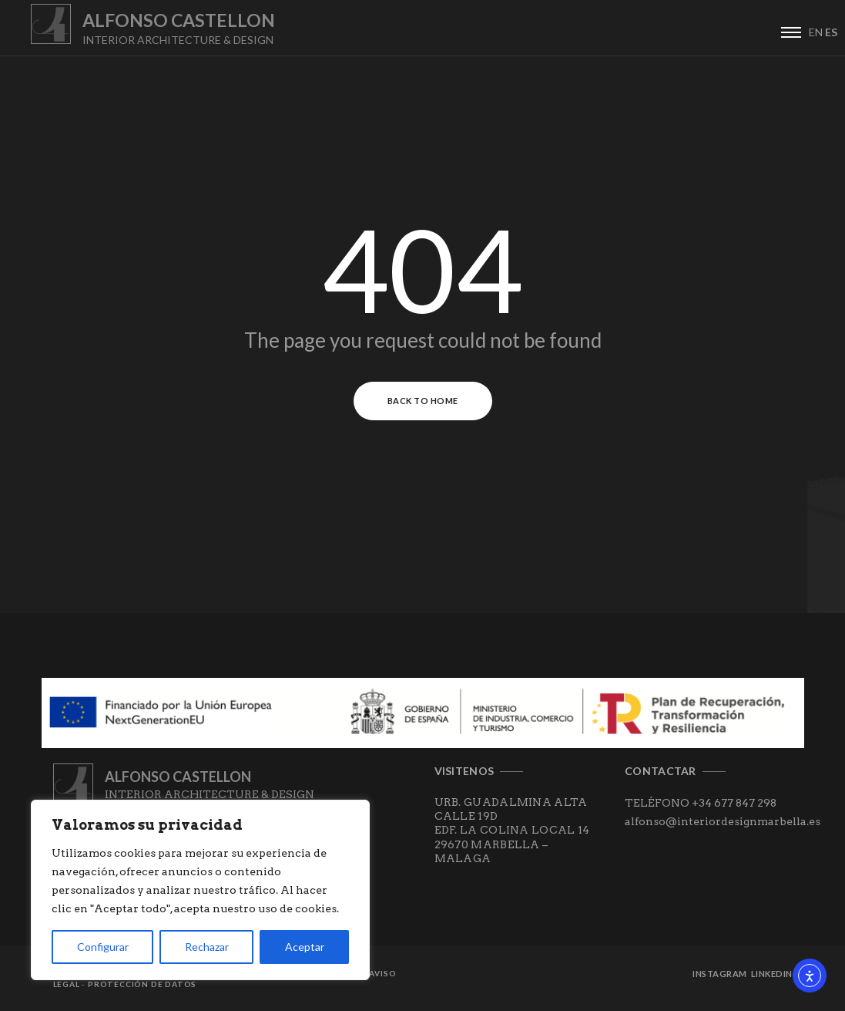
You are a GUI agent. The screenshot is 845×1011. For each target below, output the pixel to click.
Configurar (103, 946)
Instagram (719, 974)
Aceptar (304, 946)
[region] (200, 890)
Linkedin (772, 974)
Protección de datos (142, 984)
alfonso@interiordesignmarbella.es (722, 821)
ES (831, 32)
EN (816, 32)
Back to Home (422, 401)
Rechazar (207, 946)
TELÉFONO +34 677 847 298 (700, 803)
